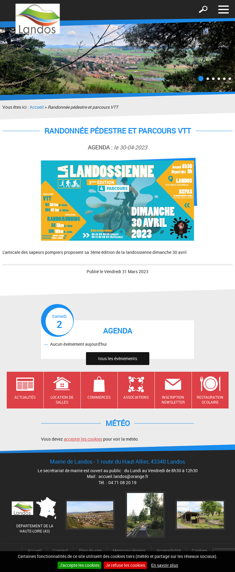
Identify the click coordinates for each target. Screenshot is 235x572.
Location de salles (61, 400)
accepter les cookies (83, 439)
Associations (136, 397)
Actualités (24, 397)
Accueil (37, 107)
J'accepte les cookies (79, 565)
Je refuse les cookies (125, 565)
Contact (60, 550)
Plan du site (90, 550)
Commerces (99, 397)
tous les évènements (117, 358)
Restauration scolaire (210, 400)
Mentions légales (129, 550)
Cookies (199, 550)
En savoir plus (164, 565)
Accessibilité (168, 550)
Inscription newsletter (173, 400)
